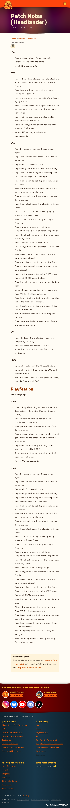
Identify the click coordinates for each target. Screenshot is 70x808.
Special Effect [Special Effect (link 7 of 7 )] (8, 788)
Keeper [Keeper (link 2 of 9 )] (39, 729)
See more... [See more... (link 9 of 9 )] (40, 754)
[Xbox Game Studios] (57, 804)
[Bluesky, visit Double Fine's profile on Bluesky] (14, 704)
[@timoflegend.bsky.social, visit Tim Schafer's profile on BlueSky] (50, 694)
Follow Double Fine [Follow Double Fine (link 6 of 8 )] (10, 743)
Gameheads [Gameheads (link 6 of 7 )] (7, 784)
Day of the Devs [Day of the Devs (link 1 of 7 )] (9, 766)
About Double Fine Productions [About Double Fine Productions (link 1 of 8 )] (15, 725)
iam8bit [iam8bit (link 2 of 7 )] (5, 769)
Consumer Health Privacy (41, 799)
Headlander (22, 38)
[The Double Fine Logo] (8, 5)
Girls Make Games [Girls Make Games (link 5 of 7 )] (9, 780)
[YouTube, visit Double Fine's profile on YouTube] (22, 704)
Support (13, 38)
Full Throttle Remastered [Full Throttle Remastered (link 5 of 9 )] (46, 740)
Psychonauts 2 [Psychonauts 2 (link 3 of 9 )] (42, 732)
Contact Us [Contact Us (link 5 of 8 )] (6, 740)
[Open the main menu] (64, 3)
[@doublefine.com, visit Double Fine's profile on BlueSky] (16, 694)
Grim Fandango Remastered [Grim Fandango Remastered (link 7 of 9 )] (48, 747)
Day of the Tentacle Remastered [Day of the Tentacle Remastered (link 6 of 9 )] (49, 743)
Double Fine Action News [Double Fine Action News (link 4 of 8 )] (12, 736)
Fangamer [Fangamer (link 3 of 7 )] (6, 773)
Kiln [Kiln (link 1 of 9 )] (37, 725)
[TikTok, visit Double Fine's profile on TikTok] (39, 704)
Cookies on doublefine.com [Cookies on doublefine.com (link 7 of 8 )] (13, 747)
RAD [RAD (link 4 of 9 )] (38, 736)
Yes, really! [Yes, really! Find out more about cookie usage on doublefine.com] (25, 795)
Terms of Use (57, 799)
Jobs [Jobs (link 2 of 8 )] (4, 729)
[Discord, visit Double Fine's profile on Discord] (30, 704)
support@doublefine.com (30, 667)
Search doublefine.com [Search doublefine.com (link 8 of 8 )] (11, 751)
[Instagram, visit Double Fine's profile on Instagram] (5, 704)
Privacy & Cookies (23, 799)
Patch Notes (32, 38)
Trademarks (6, 801)
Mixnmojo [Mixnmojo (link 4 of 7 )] (6, 777)
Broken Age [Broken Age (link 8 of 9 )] (41, 751)
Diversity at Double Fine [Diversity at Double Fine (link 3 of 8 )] (12, 732)
